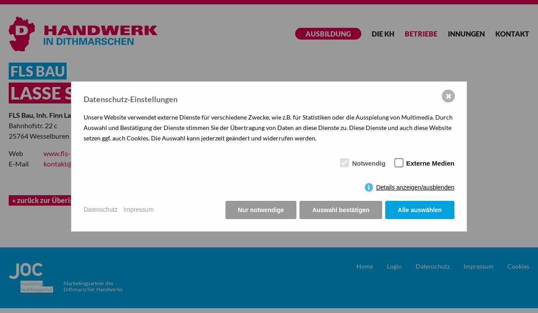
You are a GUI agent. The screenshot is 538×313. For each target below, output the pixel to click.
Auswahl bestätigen (340, 209)
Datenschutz (101, 209)
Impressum (139, 209)
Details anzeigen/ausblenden (415, 187)
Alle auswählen (420, 209)
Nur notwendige (261, 209)
